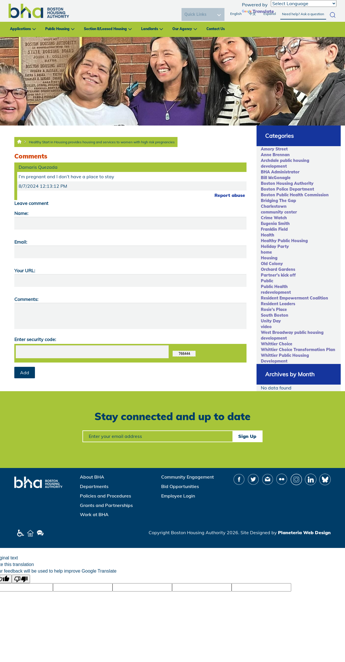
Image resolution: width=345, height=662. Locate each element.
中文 (252, 13)
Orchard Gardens (278, 269)
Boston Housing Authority (287, 183)
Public (267, 280)
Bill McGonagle (276, 177)
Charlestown (274, 206)
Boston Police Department (287, 189)
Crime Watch (274, 217)
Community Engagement (187, 477)
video (266, 326)
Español (269, 13)
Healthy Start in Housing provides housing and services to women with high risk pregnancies (102, 142)
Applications (20, 29)
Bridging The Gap (278, 200)
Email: (20, 242)
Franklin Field (274, 229)
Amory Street (274, 149)
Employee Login (178, 496)
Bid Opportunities (180, 486)
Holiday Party (275, 246)
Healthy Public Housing (284, 240)
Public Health (274, 286)
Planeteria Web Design (304, 532)
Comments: (26, 299)
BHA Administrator (280, 172)
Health (267, 235)
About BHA (92, 477)
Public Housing (57, 29)
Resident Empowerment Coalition (294, 298)
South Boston (274, 315)
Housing (269, 258)
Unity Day (271, 321)
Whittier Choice (276, 343)
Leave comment (31, 203)
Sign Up (247, 436)
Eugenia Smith (275, 223)
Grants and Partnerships (106, 505)
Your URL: (24, 270)
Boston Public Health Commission (295, 194)
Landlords (149, 29)
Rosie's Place (274, 309)
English (236, 13)
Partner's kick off (278, 275)
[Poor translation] (21, 579)
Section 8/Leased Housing (105, 29)
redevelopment (276, 292)
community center (279, 212)
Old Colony (272, 263)
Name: (21, 213)
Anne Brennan (275, 154)
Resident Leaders (278, 303)
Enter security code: (35, 339)
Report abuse (229, 195)
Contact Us (215, 29)
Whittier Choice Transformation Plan (298, 349)
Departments (94, 486)
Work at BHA (94, 514)
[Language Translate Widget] (303, 3)
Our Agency (182, 29)
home (266, 252)
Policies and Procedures (105, 496)
